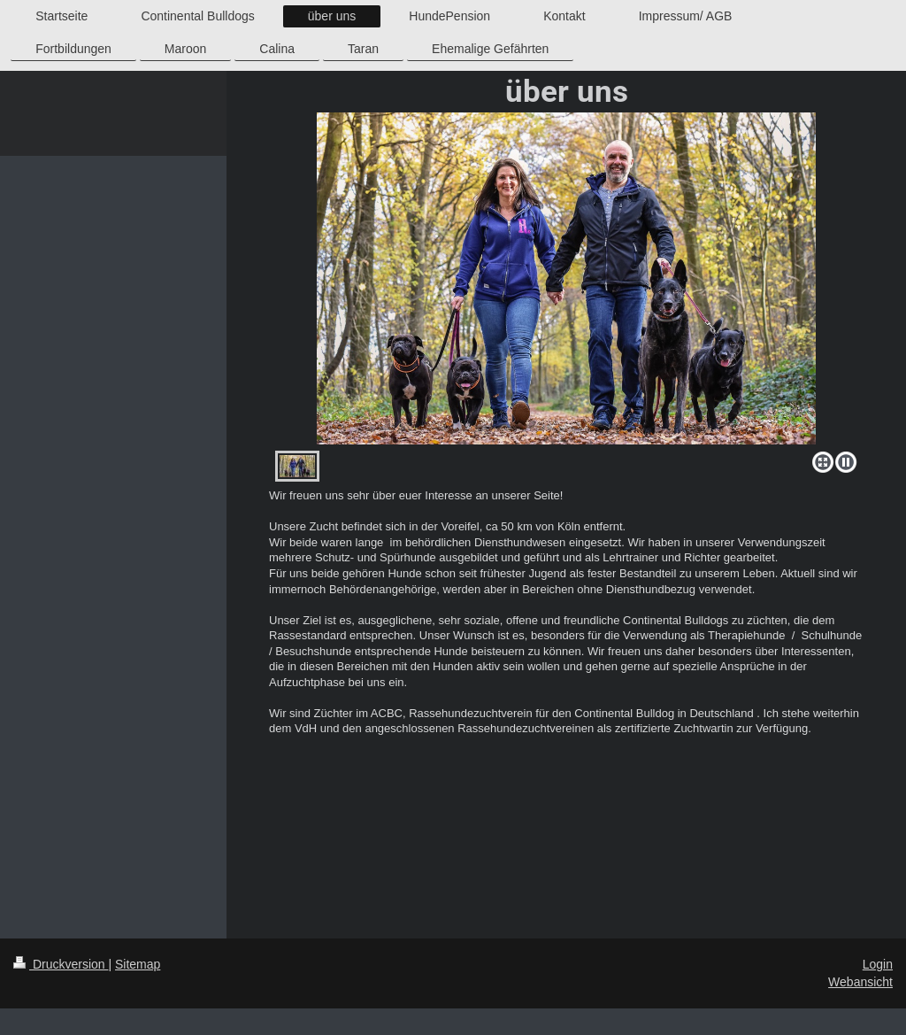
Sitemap (137, 964)
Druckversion (60, 964)
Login (878, 964)
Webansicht (860, 982)
